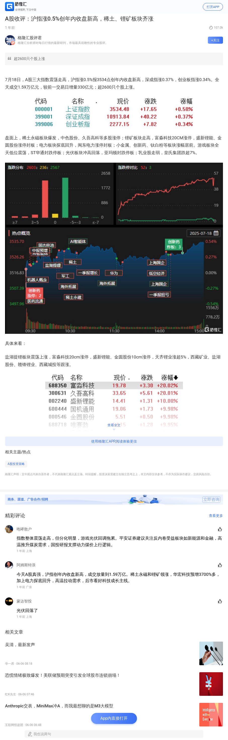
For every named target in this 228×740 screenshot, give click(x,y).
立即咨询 (211, 500)
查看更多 (216, 515)
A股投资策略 (16, 464)
